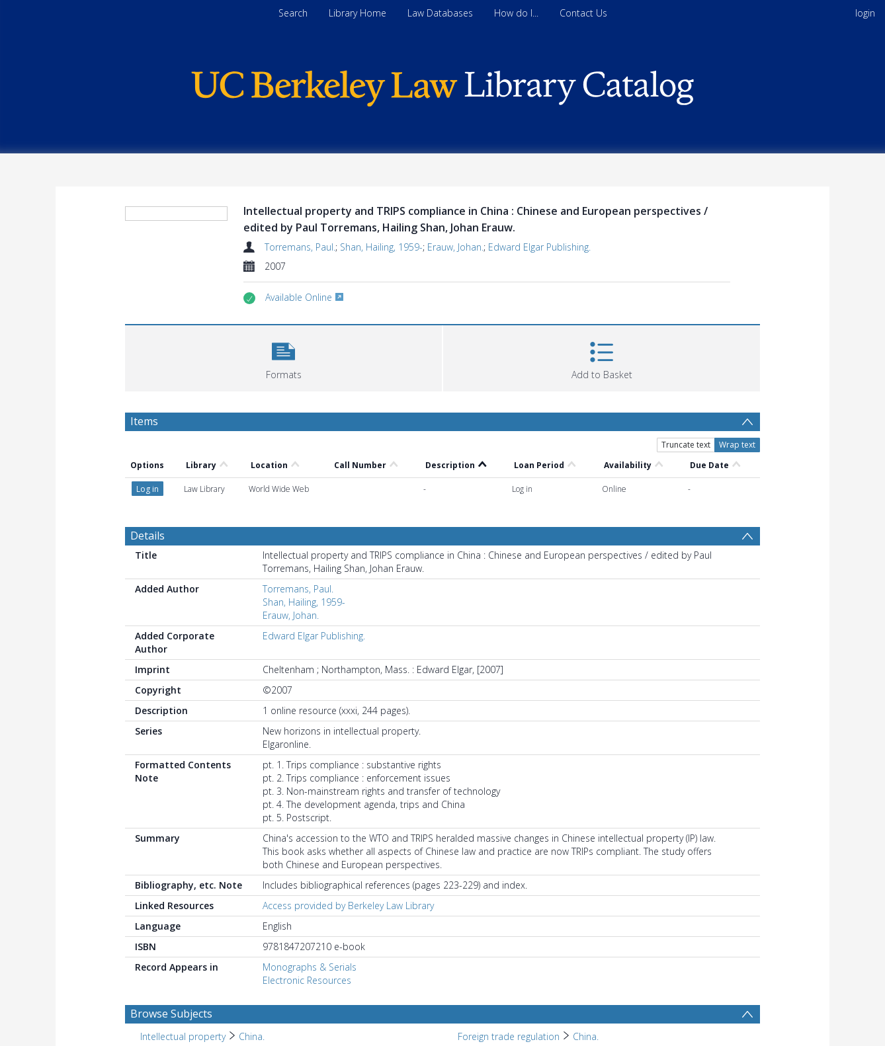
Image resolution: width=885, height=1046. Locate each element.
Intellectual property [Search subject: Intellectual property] (183, 1036)
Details (147, 535)
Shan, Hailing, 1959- (381, 247)
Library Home (357, 13)
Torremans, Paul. (300, 247)
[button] (283, 356)
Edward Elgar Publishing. (539, 247)
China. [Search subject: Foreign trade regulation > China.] (586, 1036)
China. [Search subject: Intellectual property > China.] (252, 1036)
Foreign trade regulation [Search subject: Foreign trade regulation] (509, 1036)
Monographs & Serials (310, 967)
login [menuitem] (865, 13)
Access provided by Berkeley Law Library (348, 905)
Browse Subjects (171, 1013)
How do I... (516, 13)
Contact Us (583, 13)
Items (144, 421)
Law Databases (440, 13)
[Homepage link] (442, 85)
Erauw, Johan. (455, 247)
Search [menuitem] (293, 13)
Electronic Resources (307, 980)
